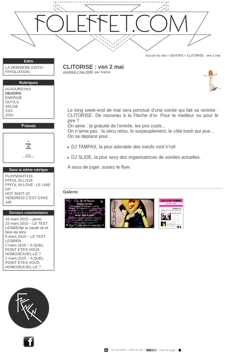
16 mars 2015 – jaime (23, 219)
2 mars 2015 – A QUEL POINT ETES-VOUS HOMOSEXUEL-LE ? (24, 249)
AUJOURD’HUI (18, 89)
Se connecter (118, 350)
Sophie (105, 72)
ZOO (9, 115)
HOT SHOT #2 (17, 193)
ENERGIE (13, 98)
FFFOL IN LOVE (19, 180)
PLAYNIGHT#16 (18, 176)
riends (28, 126)
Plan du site (136, 350)
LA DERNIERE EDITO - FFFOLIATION (25, 69)
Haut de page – (170, 350)
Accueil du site (156, 55)
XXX (9, 111)
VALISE (11, 106)
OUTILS (12, 102)
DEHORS (176, 55)
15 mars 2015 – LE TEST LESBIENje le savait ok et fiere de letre (26, 227)
